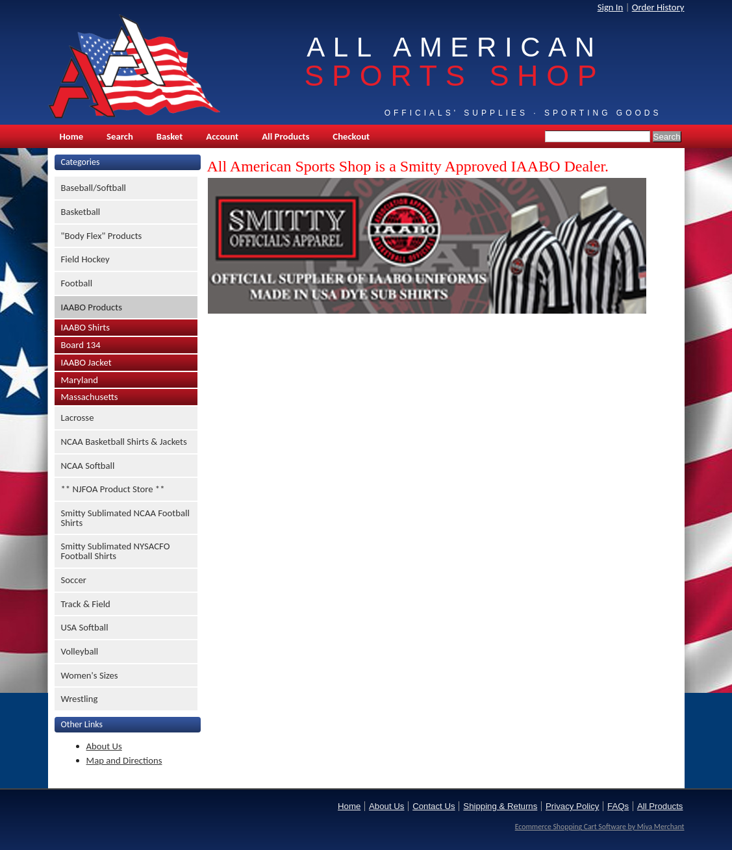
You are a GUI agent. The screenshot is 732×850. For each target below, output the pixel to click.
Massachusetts (89, 397)
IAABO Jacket (86, 362)
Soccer (73, 580)
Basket (170, 136)
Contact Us (433, 806)
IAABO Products (91, 307)
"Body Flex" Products (101, 236)
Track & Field (85, 604)
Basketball (81, 212)
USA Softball (84, 627)
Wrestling (79, 699)
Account (222, 136)
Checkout (351, 136)
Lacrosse (77, 417)
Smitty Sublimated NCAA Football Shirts (125, 518)
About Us (104, 746)
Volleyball (80, 651)
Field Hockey (85, 259)
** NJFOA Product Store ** (113, 489)
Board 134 (81, 345)
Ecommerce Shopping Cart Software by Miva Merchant (600, 826)
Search (120, 136)
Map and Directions (124, 760)
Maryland (79, 380)
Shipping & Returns (500, 806)
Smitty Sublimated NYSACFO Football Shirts (115, 551)
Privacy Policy (572, 806)
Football (77, 283)
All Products (285, 136)
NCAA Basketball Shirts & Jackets (124, 441)
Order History (658, 7)
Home (72, 136)
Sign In (611, 7)
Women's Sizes (89, 675)
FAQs (618, 806)
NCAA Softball (88, 465)
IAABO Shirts (85, 327)
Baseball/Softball (94, 188)
